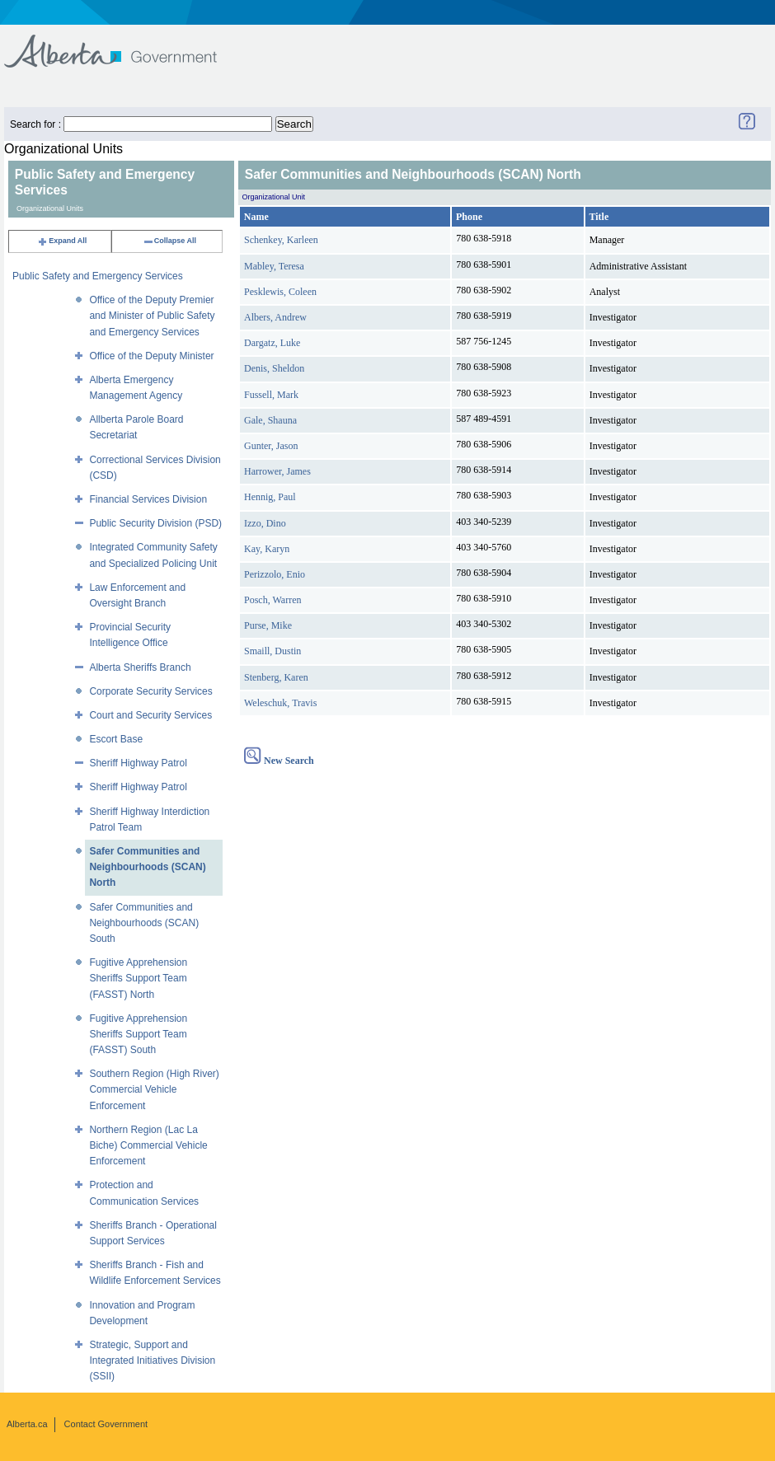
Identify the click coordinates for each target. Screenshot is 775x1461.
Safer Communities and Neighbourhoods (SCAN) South (144, 922)
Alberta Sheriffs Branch (139, 667)
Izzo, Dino (265, 523)
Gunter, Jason (271, 446)
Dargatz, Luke (272, 343)
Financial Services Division (148, 499)
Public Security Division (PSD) (155, 523)
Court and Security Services (150, 715)
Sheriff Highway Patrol (138, 763)
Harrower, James (277, 471)
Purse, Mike (268, 625)
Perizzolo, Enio (274, 574)
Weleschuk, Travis (280, 703)
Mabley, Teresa (274, 266)
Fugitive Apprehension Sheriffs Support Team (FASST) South (138, 1034)
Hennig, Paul (270, 497)
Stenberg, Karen (276, 677)
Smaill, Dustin (272, 651)
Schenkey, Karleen (281, 240)
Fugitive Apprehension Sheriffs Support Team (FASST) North (138, 978)
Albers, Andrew (275, 317)
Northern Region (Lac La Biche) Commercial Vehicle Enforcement (148, 1145)
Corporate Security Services (150, 691)
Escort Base (116, 739)
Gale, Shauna (270, 420)
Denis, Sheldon (274, 368)
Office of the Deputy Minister (151, 356)
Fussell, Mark (271, 394)
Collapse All (169, 240)
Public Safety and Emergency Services (97, 276)
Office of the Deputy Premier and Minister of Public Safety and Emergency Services (151, 315)
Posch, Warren (272, 600)
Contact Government (106, 1424)
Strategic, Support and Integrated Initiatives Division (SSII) (152, 1360)
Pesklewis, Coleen (280, 291)
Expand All (62, 240)
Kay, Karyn (266, 549)
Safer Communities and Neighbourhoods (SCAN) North (147, 866)
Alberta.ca (27, 1424)
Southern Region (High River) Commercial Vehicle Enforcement (153, 1089)
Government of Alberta (124, 43)
